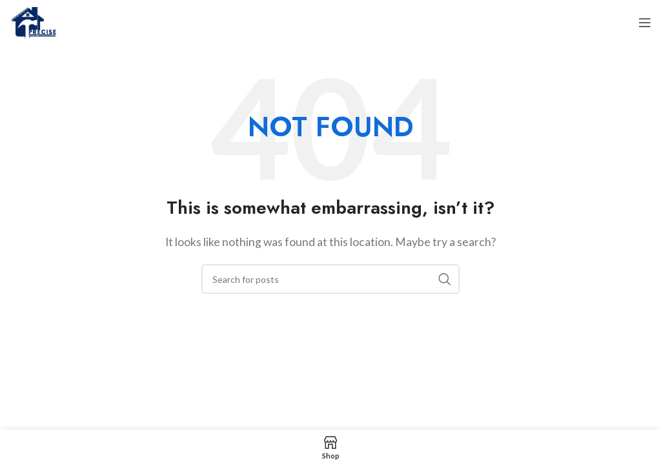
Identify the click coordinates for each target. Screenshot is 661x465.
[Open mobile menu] (645, 23)
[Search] (330, 279)
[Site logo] (33, 21)
